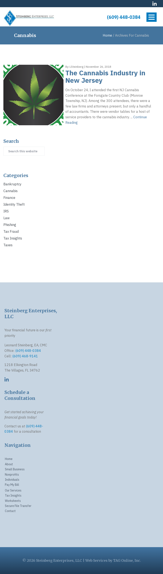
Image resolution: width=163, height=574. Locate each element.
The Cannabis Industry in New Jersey (105, 76)
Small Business (15, 469)
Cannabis (10, 191)
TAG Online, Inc (126, 560)
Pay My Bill (12, 485)
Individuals (12, 480)
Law (6, 218)
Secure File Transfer (18, 506)
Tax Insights (12, 238)
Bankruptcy (12, 184)
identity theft (14, 204)
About (9, 464)
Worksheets (13, 501)
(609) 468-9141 (25, 356)
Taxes (8, 245)
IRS (6, 211)
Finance (9, 197)
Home (9, 459)
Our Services (13, 490)
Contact (10, 511)
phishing (9, 225)
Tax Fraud (11, 231)
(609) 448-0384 (124, 17)
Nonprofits (12, 474)
